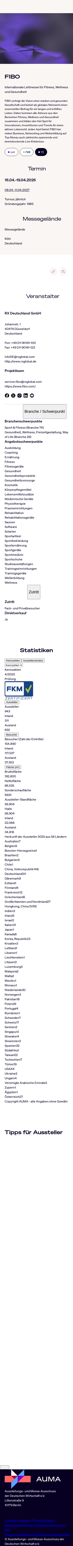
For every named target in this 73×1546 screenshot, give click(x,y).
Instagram (24, 1520)
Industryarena (55, 1525)
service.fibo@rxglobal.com (23, 381)
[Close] (4, 1467)
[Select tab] (14, 665)
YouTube (40, 1525)
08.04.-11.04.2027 (17, 190)
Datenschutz (29, 1534)
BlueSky (49, 1520)
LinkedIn (11, 1520)
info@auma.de (15, 1513)
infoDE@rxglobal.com (20, 357)
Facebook (26, 1525)
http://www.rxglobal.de (20, 361)
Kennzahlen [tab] (13, 660)
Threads (38, 1520)
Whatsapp (12, 1525)
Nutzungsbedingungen (54, 1534)
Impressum (13, 1534)
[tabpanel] (36, 750)
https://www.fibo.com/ (20, 386)
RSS (7, 1530)
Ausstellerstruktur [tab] (33, 660)
